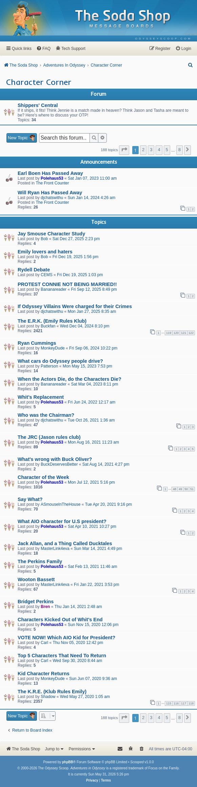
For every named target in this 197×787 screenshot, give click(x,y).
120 (176, 333)
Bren (45, 606)
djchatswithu (52, 197)
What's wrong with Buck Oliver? (55, 459)
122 (191, 333)
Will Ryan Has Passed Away (50, 192)
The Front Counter (52, 183)
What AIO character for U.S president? (62, 521)
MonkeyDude (53, 348)
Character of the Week (43, 477)
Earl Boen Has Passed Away (50, 173)
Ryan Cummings (37, 343)
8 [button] (179, 149)
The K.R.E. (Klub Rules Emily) (52, 691)
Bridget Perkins (36, 601)
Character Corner (38, 82)
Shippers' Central (38, 105)
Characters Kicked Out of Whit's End (60, 619)
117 (183, 703)
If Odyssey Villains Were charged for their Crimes (75, 306)
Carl (44, 642)
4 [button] (159, 149)
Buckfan (48, 326)
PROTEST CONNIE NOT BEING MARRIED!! (67, 284)
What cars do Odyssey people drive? (60, 361)
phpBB (67, 762)
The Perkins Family (40, 561)
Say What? (30, 499)
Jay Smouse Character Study (51, 233)
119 (168, 333)
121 (183, 333)
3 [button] (151, 149)
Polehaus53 (52, 178)
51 (192, 489)
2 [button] (143, 149)
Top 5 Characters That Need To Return (62, 655)
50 (186, 489)
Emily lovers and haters (45, 251)
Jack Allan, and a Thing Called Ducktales (65, 543)
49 (180, 489)
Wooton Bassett (36, 579)
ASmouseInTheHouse (60, 504)
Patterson (49, 366)
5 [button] (167, 149)
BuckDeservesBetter (59, 464)
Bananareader (53, 289)
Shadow (48, 696)
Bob (44, 238)
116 (176, 703)
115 (168, 703)
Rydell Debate (34, 269)
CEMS (47, 274)
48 (174, 489)
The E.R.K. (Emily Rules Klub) (52, 321)
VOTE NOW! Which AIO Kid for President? (66, 637)
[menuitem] (163, 38)
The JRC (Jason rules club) (49, 437)
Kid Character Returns (44, 673)
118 (191, 703)
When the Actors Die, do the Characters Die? (69, 379)
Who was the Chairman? (46, 415)
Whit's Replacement (41, 397)
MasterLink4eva (55, 548)
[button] (124, 150)
